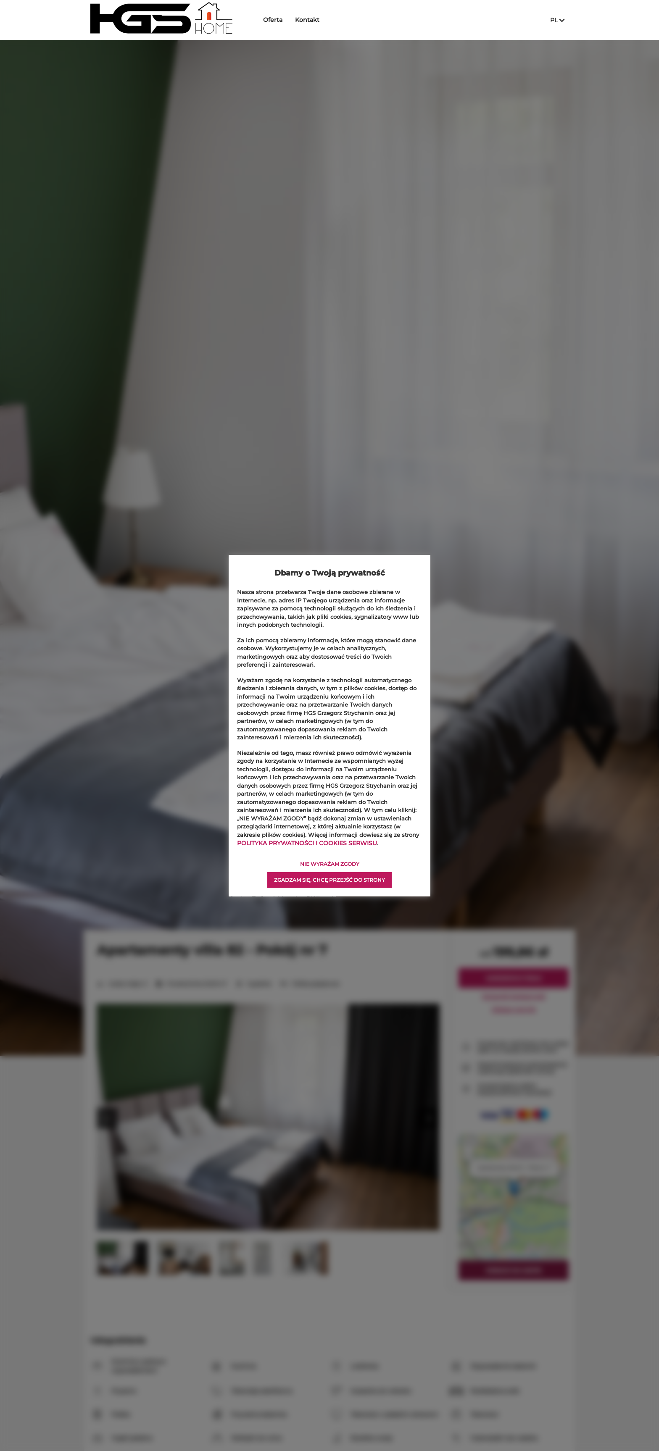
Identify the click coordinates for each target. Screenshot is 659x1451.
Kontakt (314, 20)
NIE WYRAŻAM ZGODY (329, 863)
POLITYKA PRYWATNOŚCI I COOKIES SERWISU (303, 842)
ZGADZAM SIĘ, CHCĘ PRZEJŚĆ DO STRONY (329, 879)
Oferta (279, 20)
